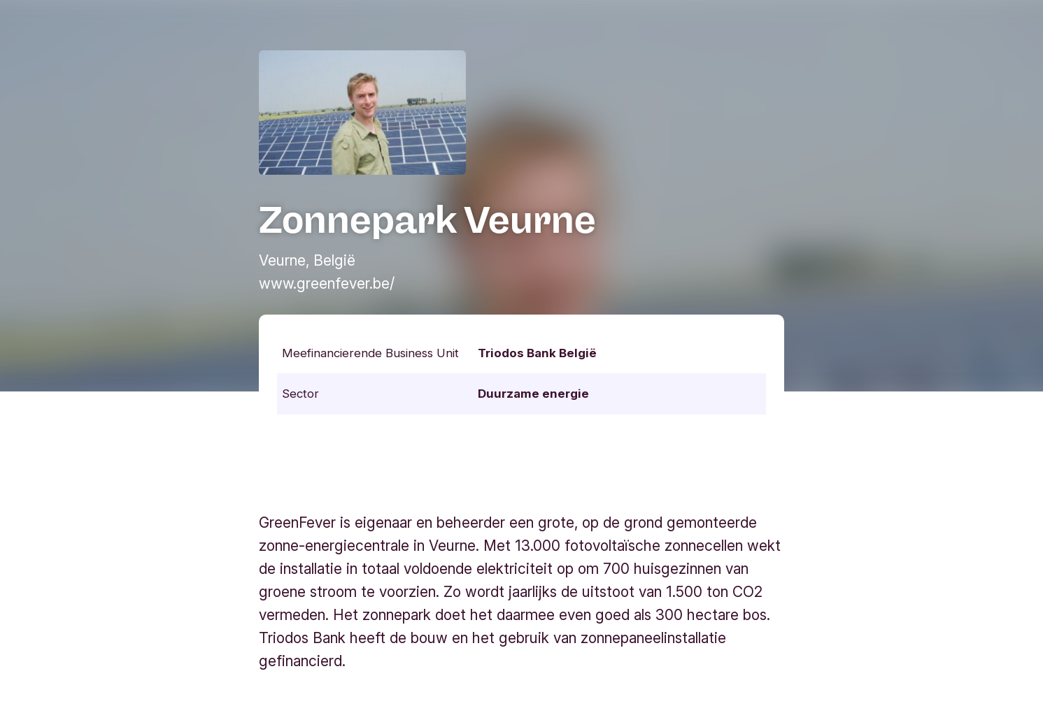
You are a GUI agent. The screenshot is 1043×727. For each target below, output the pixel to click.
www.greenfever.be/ (327, 283)
